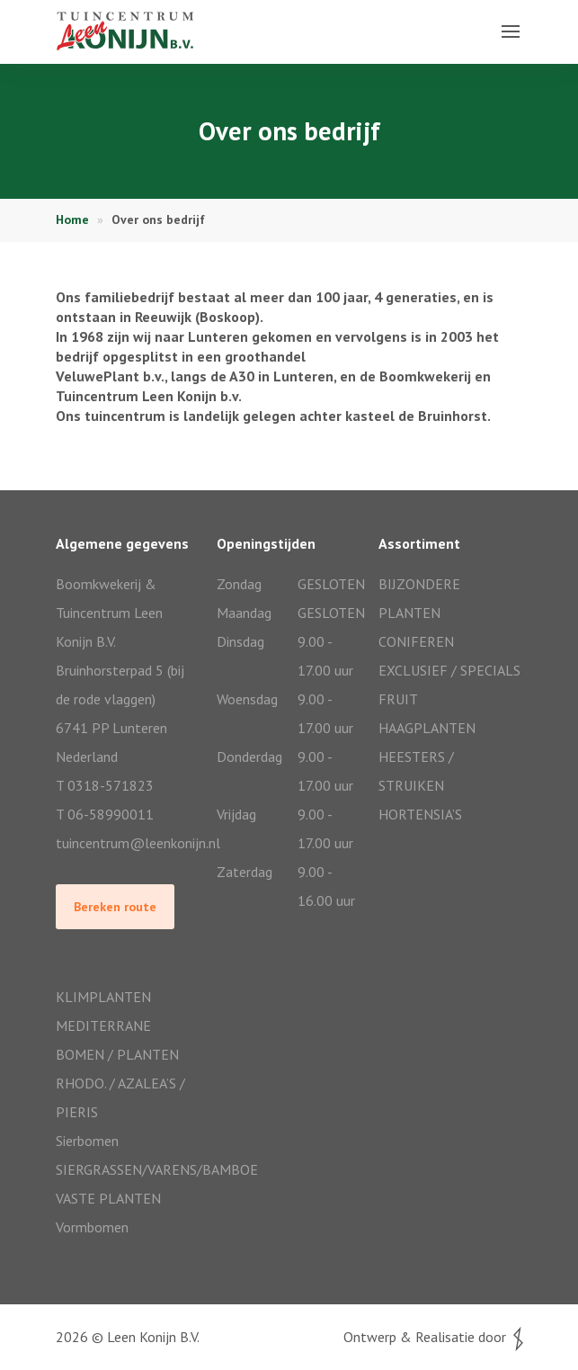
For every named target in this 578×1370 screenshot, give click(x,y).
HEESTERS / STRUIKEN (416, 771)
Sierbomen (87, 1141)
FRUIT (398, 699)
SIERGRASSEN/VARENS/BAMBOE (128, 1169)
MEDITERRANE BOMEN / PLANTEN (117, 1039)
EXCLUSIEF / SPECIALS (449, 670)
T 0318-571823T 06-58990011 (105, 799)
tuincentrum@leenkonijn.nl (128, 843)
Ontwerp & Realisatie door (433, 1337)
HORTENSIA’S (420, 814)
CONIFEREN (416, 641)
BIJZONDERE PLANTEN (419, 598)
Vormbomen (92, 1227)
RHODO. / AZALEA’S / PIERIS (120, 1097)
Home (72, 219)
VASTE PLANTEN (108, 1198)
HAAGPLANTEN (427, 728)
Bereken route (115, 907)
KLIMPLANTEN (103, 997)
